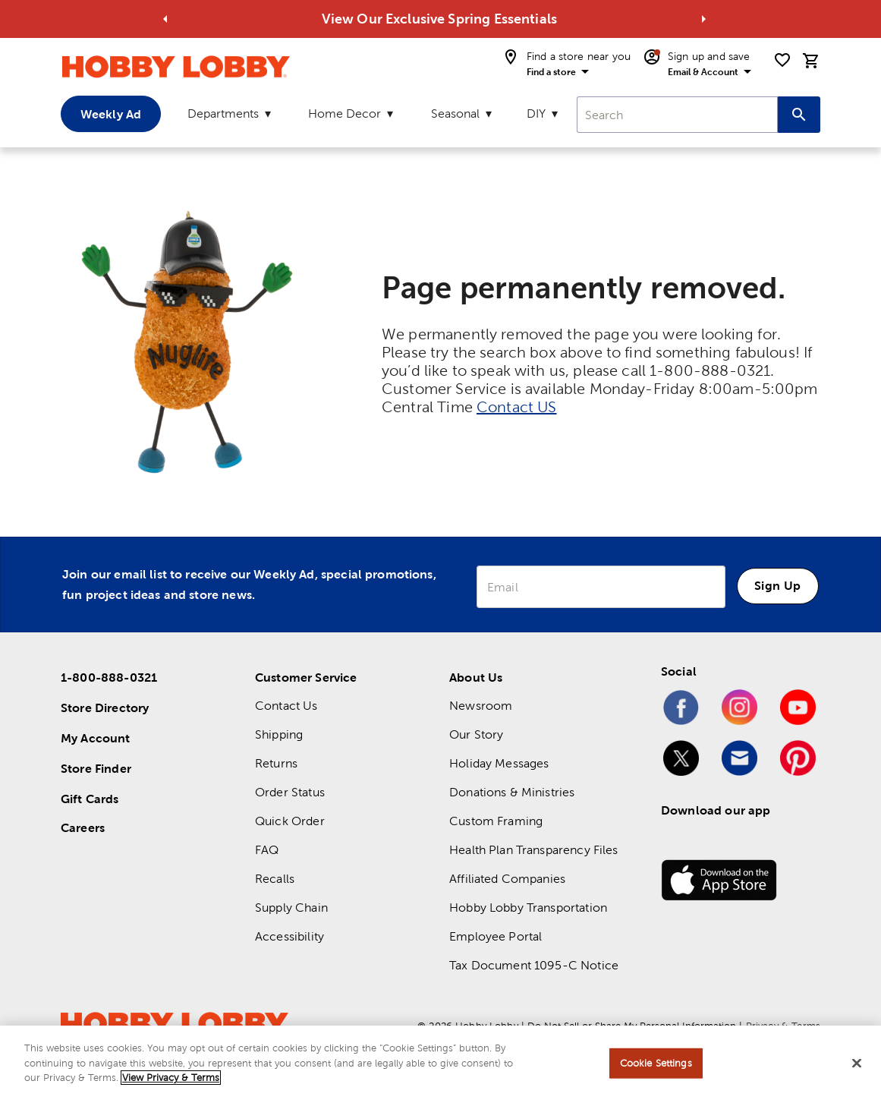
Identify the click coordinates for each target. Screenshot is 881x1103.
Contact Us (286, 705)
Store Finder (96, 768)
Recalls (274, 878)
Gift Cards (90, 798)
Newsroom (480, 705)
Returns (276, 763)
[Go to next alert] (703, 19)
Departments (223, 113)
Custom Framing (496, 821)
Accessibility (289, 936)
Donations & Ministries (511, 792)
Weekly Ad (110, 114)
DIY (536, 113)
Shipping (279, 734)
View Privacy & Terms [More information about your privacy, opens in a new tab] (170, 1077)
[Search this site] (799, 114)
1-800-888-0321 (109, 677)
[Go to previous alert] (165, 19)
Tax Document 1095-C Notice (533, 965)
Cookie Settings (656, 1063)
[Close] (856, 1063)
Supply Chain (291, 907)
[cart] (811, 61)
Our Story (476, 734)
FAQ (266, 849)
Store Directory (105, 707)
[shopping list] (782, 60)
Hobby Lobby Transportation (528, 907)
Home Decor (344, 113)
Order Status (290, 792)
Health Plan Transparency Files (533, 849)
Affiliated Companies (507, 878)
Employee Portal (495, 936)
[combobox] (677, 114)
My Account (96, 738)
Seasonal (455, 113)
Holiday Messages (499, 763)
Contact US (517, 407)
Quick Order (290, 821)
